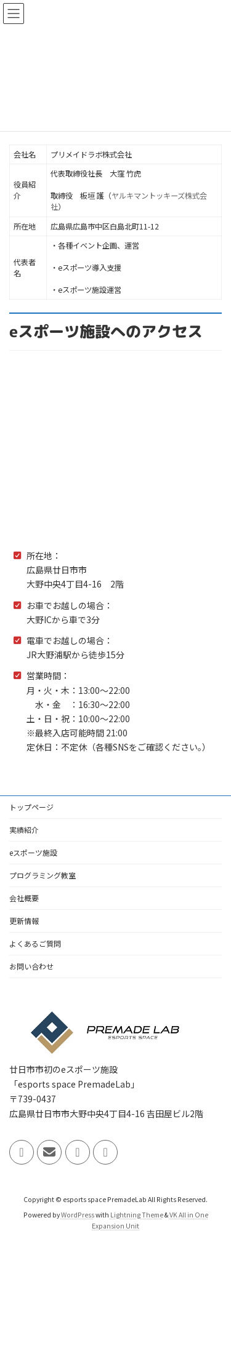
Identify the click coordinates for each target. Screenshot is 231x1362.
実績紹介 (24, 829)
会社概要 (24, 898)
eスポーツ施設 (33, 852)
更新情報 (24, 920)
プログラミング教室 (42, 875)
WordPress (77, 1214)
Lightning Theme (136, 1214)
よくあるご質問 (35, 943)
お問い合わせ (31, 966)
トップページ (31, 807)
